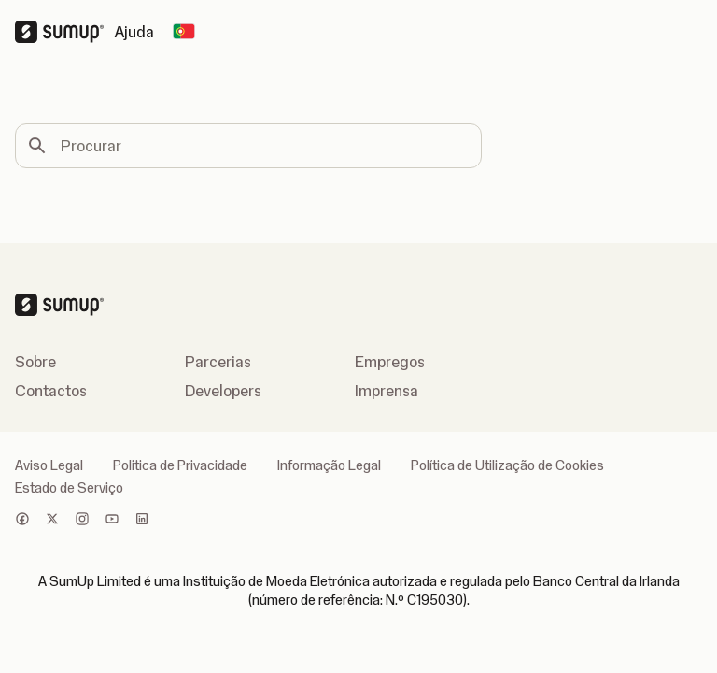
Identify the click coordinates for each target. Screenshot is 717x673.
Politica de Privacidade (180, 465)
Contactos (51, 390)
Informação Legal (329, 465)
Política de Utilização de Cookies (507, 465)
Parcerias (218, 361)
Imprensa (386, 390)
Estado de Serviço (69, 488)
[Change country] (184, 31)
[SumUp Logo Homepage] (65, 32)
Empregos (390, 361)
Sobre (35, 361)
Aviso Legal (49, 465)
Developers (223, 390)
